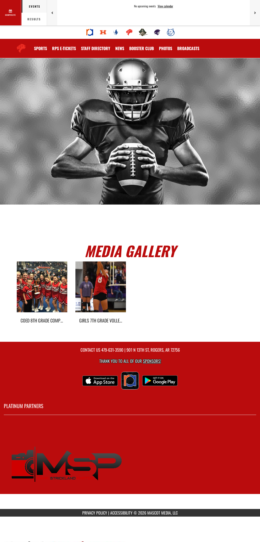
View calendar (165, 6)
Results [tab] (34, 19)
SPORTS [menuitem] (40, 48)
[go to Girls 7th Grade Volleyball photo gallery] (100, 290)
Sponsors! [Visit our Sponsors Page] (152, 361)
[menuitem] (90, 32)
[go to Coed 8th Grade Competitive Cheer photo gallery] (42, 290)
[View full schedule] (11, 12)
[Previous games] (52, 12)
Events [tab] (34, 6)
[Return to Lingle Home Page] (21, 45)
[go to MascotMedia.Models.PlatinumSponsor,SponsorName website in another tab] (130, 466)
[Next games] (255, 12)
